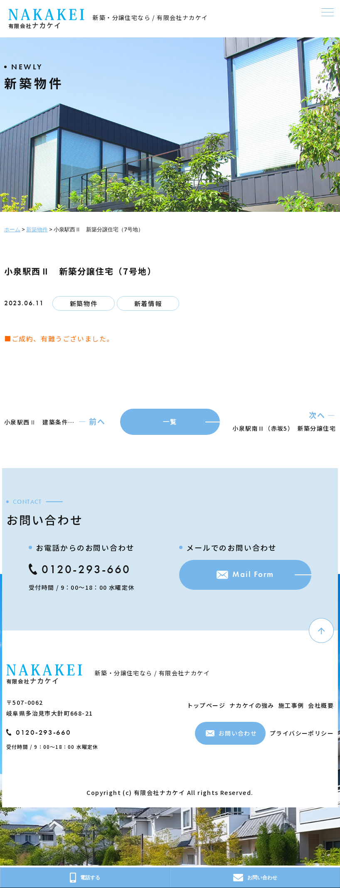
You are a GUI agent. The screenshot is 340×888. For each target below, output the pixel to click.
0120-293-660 (78, 571)
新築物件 (83, 304)
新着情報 (148, 304)
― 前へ (92, 422)
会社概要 (321, 706)
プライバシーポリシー (302, 734)
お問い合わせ (231, 734)
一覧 (170, 422)
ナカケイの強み (251, 706)
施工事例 (291, 706)
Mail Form (242, 577)
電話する (85, 878)
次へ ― (322, 415)
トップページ (206, 706)
